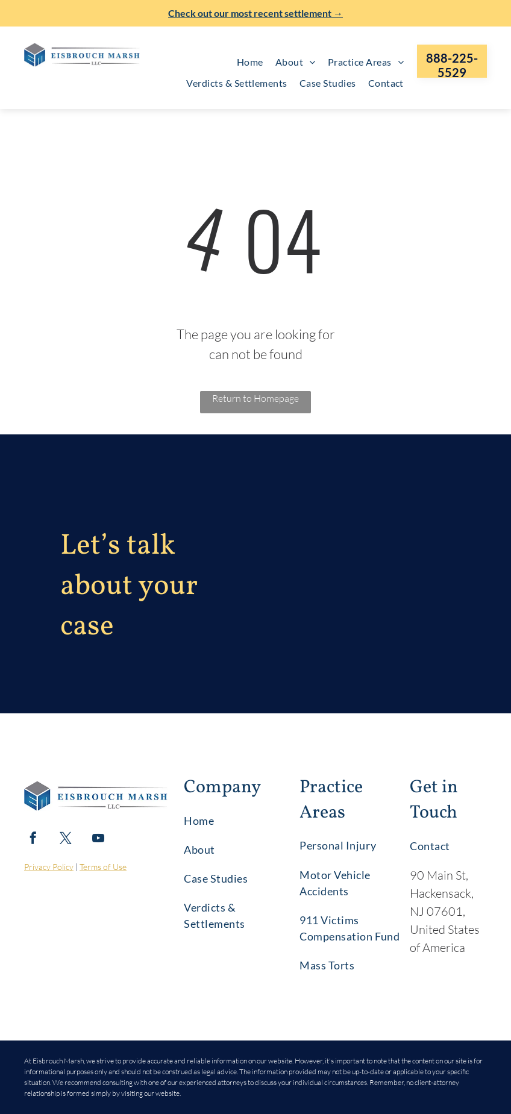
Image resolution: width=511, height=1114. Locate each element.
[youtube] (98, 839)
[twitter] (66, 839)
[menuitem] (250, 62)
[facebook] (33, 839)
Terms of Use (103, 867)
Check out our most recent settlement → (255, 13)
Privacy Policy (49, 867)
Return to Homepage (255, 398)
